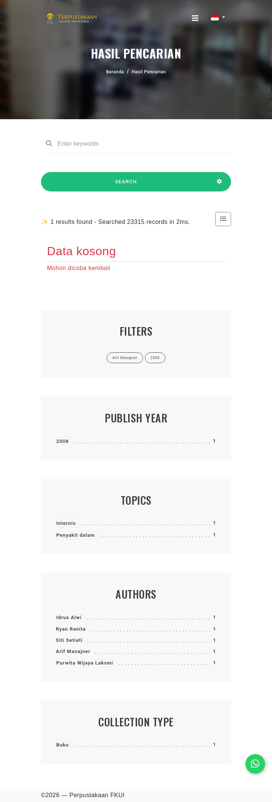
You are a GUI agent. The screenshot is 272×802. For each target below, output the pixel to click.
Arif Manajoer (73, 651)
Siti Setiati (69, 640)
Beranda (115, 72)
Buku (62, 745)
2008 (62, 441)
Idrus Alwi (69, 617)
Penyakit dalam (75, 535)
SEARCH (126, 185)
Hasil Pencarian (149, 72)
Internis (66, 523)
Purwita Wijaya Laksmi (84, 663)
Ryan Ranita (71, 629)
